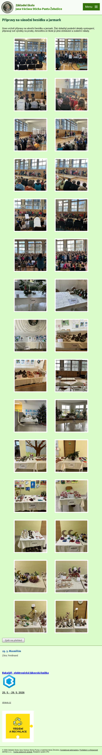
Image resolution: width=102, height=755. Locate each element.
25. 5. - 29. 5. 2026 (13, 692)
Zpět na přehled (13, 640)
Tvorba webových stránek (22, 752)
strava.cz (6, 702)
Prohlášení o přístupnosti (89, 750)
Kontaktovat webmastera (69, 750)
